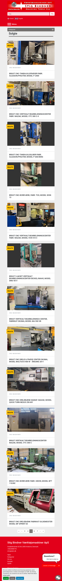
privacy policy (6, 575)
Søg (52, 14)
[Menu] (9, 24)
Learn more (20, 578)
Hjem (9, 555)
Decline (12, 578)
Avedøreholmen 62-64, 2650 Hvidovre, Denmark (22, 547)
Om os (9, 559)
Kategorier (10, 557)
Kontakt (9, 561)
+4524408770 (12, 549)
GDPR (9, 563)
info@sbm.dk (11, 551)
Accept (6, 578)
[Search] (28, 14)
